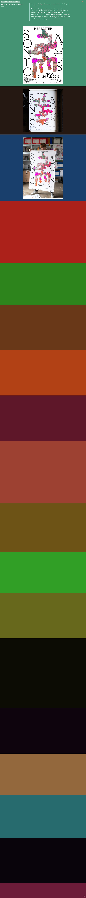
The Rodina (4, 1)
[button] (43, 55)
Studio (10, 1)
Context (16, 2)
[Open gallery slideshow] (84, 896)
